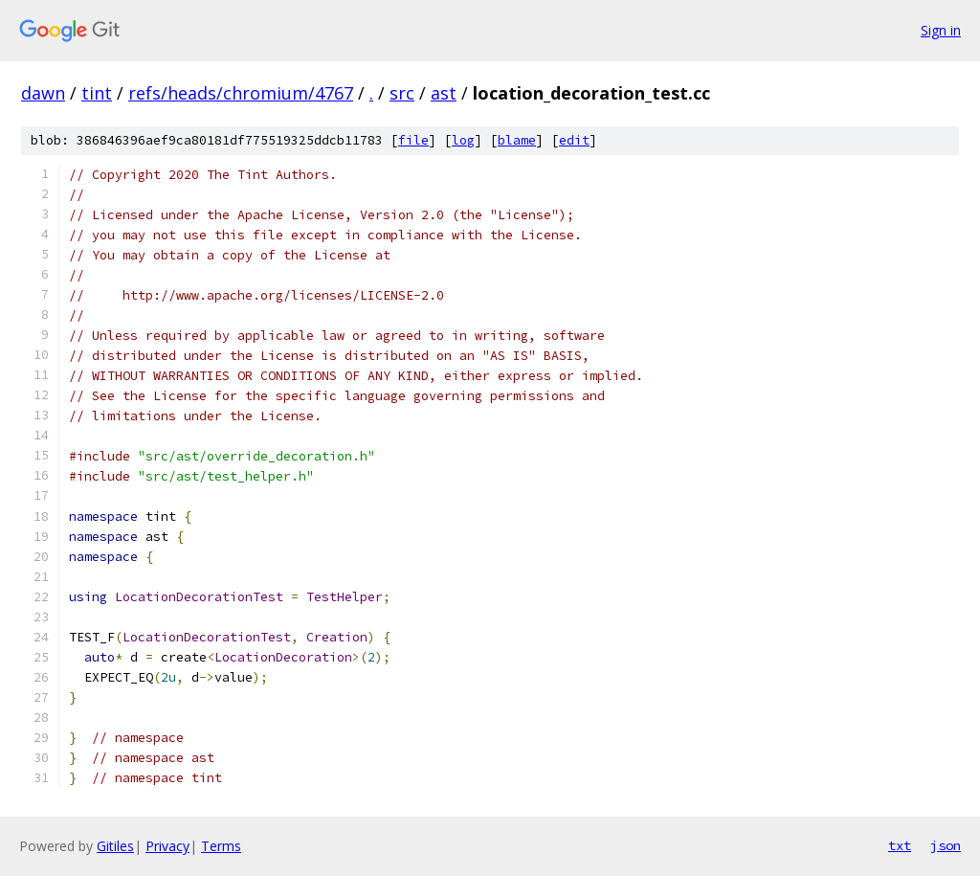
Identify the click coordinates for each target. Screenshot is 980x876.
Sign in (941, 30)
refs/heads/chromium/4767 (240, 92)
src (402, 92)
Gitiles (115, 846)
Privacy (167, 846)
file (413, 140)
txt (899, 845)
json (945, 845)
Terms (221, 846)
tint (96, 92)
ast (444, 92)
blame (517, 140)
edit (574, 140)
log (463, 140)
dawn (43, 92)
